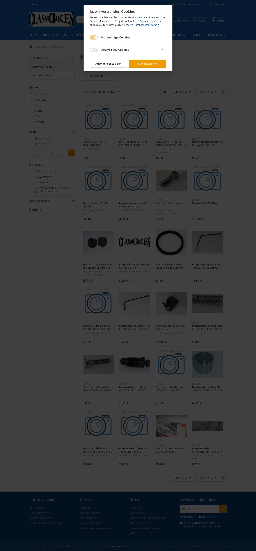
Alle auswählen (147, 63)
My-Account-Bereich (151, 21)
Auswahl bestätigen (108, 63)
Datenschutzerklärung (146, 25)
